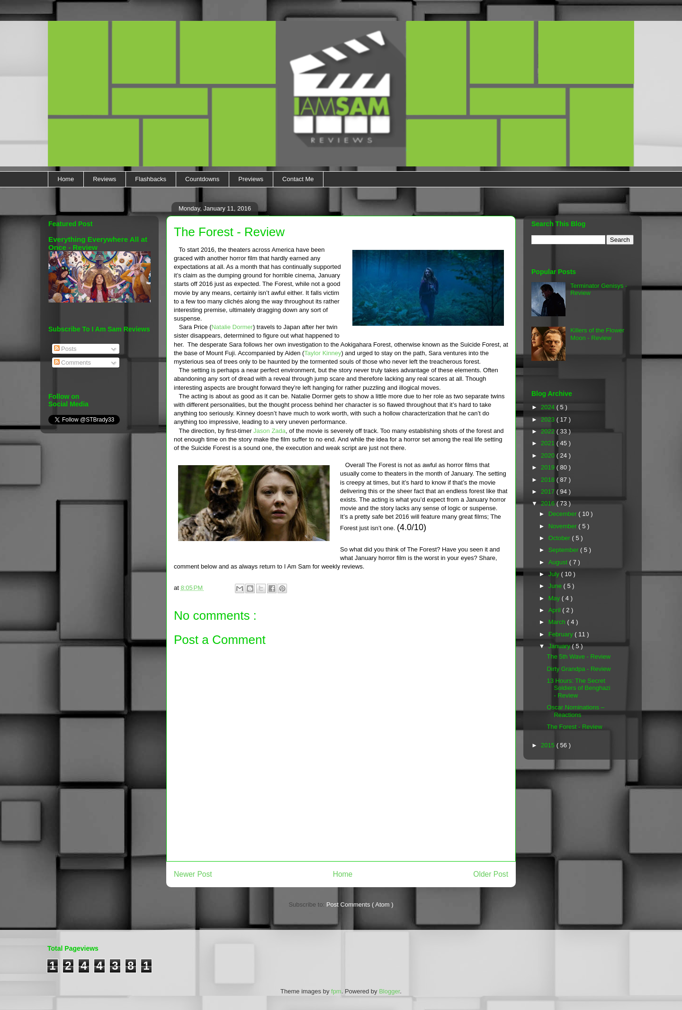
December (563, 513)
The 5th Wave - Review (578, 656)
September (564, 549)
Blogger (389, 991)
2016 (548, 503)
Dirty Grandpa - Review (578, 668)
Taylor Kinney (322, 353)
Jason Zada (269, 430)
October (560, 538)
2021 (548, 443)
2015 (548, 745)
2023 (548, 419)
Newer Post (193, 874)
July (554, 574)
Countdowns (202, 179)
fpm (336, 991)
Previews (250, 179)
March (557, 621)
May (555, 598)
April (555, 610)
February (561, 634)
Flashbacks (150, 179)
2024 (548, 407)
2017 (548, 491)
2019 (548, 467)
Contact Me (298, 179)
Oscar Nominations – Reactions (575, 711)
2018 (548, 479)
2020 (548, 455)
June (556, 585)
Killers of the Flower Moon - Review (597, 334)
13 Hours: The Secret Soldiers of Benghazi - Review (578, 688)
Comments (72, 362)
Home (66, 179)
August (558, 562)
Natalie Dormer (231, 327)
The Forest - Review (574, 726)
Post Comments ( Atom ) (360, 904)
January (560, 646)
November (563, 526)
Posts (65, 348)
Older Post (490, 874)
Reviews (104, 179)
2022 (548, 431)
